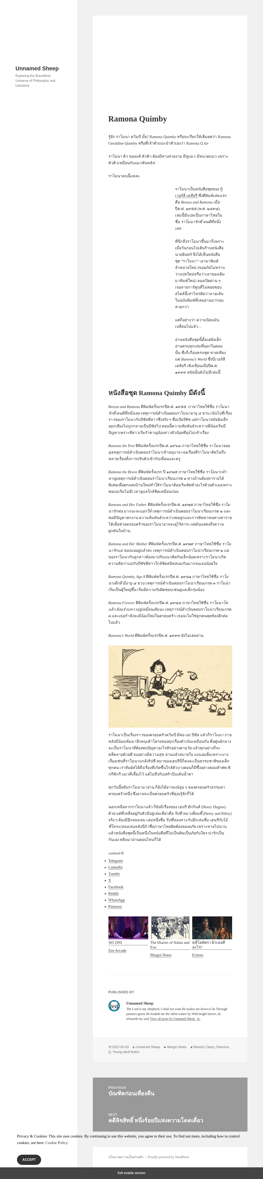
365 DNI (128, 930)
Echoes (197, 955)
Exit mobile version (131, 1173)
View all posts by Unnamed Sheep (173, 1019)
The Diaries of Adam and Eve (170, 932)
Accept (29, 1159)
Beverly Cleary (204, 1047)
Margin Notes (161, 955)
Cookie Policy (56, 1143)
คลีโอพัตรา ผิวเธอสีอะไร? (212, 932)
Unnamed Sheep (37, 68)
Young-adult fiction (126, 1052)
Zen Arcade (117, 950)
